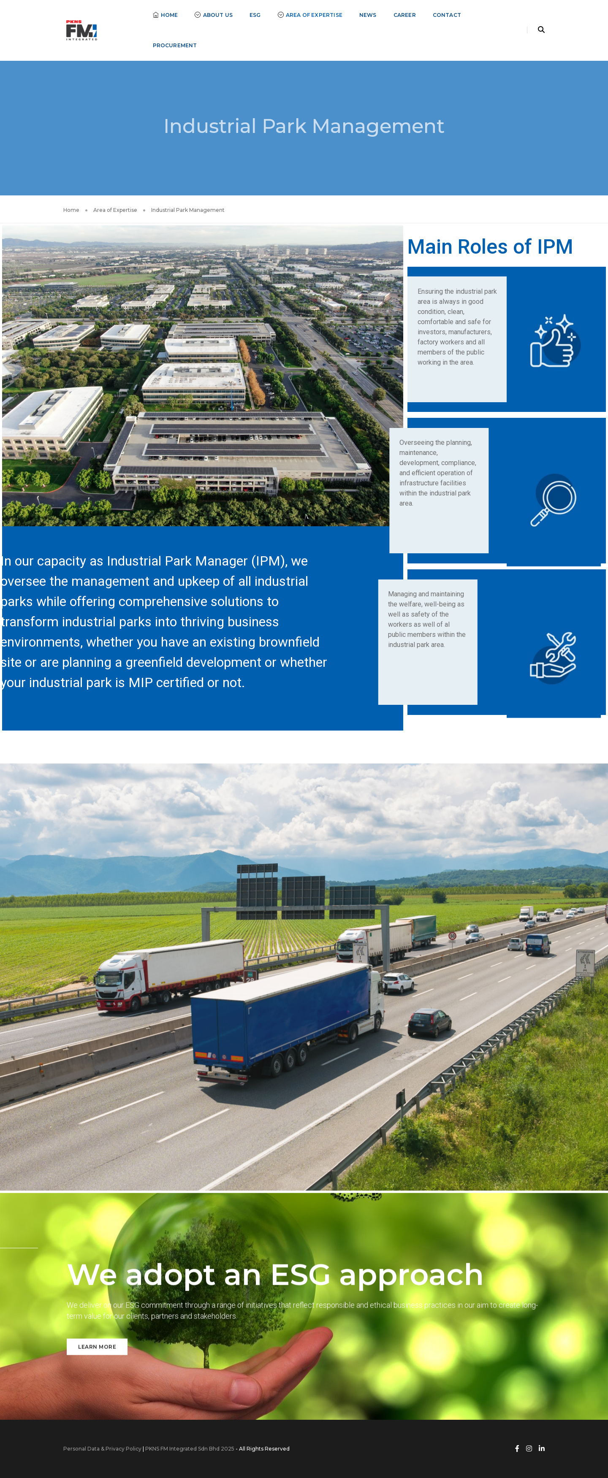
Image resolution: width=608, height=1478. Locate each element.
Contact (447, 15)
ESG (255, 15)
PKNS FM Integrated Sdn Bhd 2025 (189, 1449)
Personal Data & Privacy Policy (102, 1449)
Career (405, 15)
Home (165, 15)
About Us (214, 15)
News (368, 15)
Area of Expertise (310, 15)
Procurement (175, 45)
